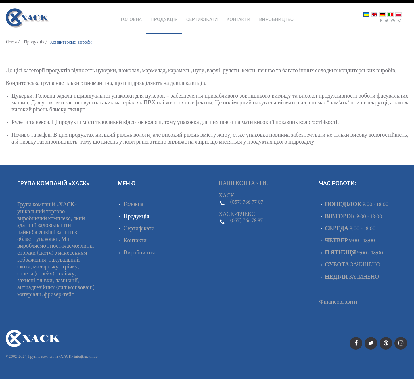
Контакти (238, 19)
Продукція (164, 19)
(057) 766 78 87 (246, 220)
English (374, 14)
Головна (131, 19)
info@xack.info (86, 356)
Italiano (390, 14)
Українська (366, 14)
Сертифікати (202, 19)
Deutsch (382, 14)
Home (11, 42)
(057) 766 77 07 (246, 202)
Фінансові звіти (338, 302)
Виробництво (276, 19)
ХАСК (27, 18)
